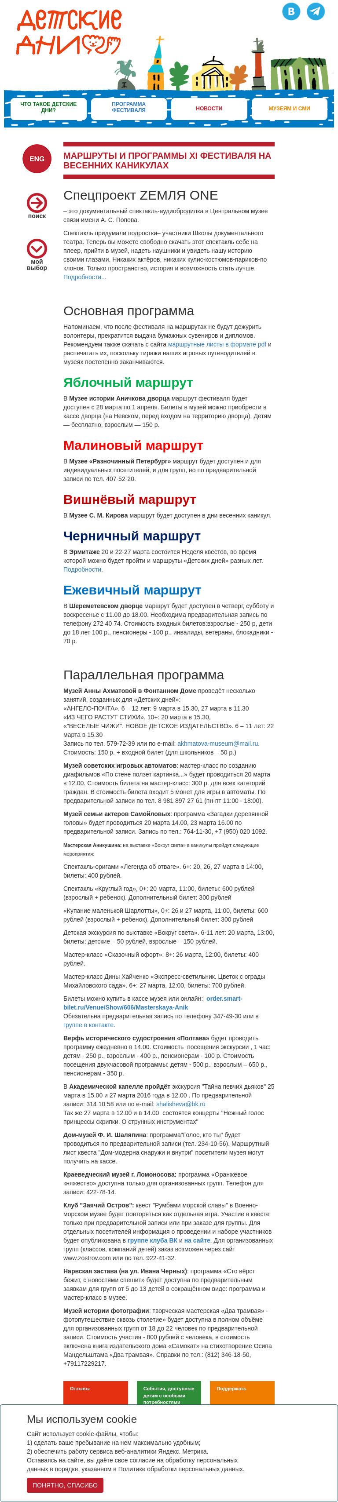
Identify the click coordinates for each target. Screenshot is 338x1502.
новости (209, 109)
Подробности (82, 569)
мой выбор (37, 257)
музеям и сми (289, 109)
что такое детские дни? (48, 107)
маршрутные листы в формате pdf (217, 344)
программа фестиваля (129, 107)
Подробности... (85, 277)
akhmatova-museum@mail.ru (217, 743)
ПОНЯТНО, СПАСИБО (65, 1485)
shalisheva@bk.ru (181, 1104)
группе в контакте (88, 1024)
